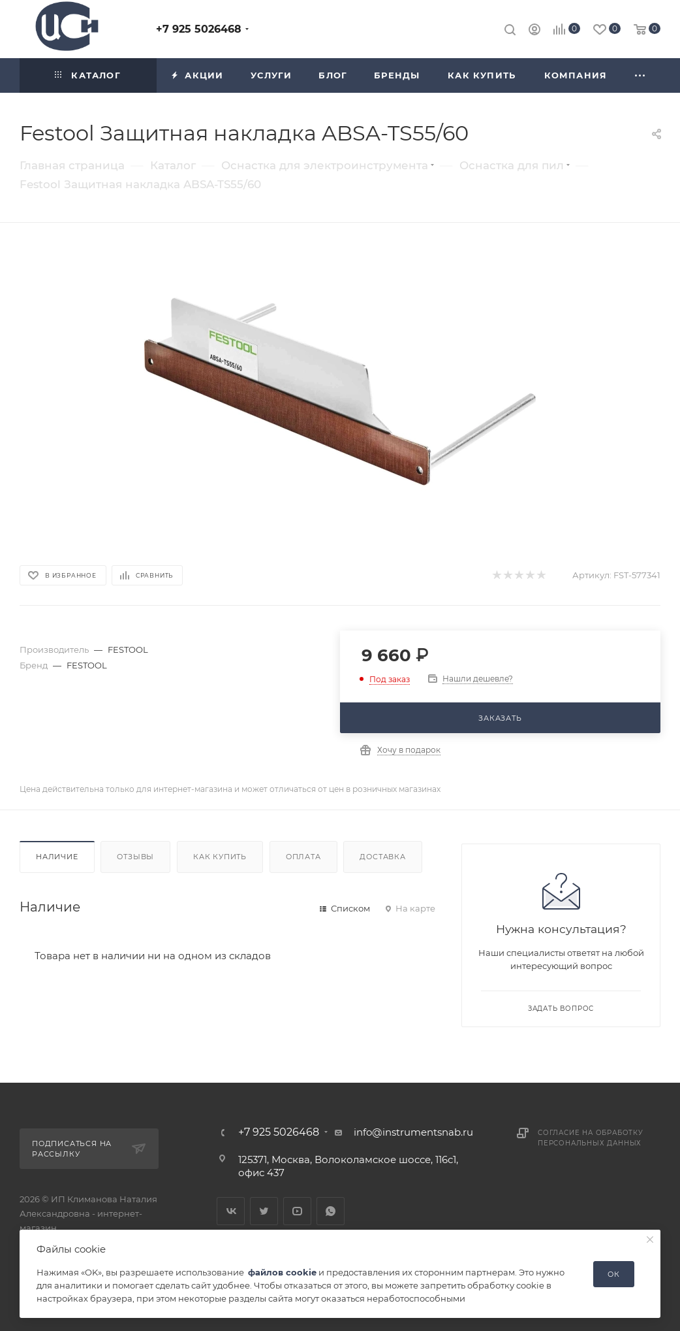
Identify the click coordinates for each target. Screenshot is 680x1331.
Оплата (303, 856)
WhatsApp (331, 1211)
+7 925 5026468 (198, 29)
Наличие (57, 856)
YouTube (297, 1211)
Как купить (220, 856)
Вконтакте (231, 1211)
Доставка (382, 856)
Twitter (264, 1211)
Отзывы (135, 856)
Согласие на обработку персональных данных (590, 1137)
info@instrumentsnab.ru (413, 1132)
